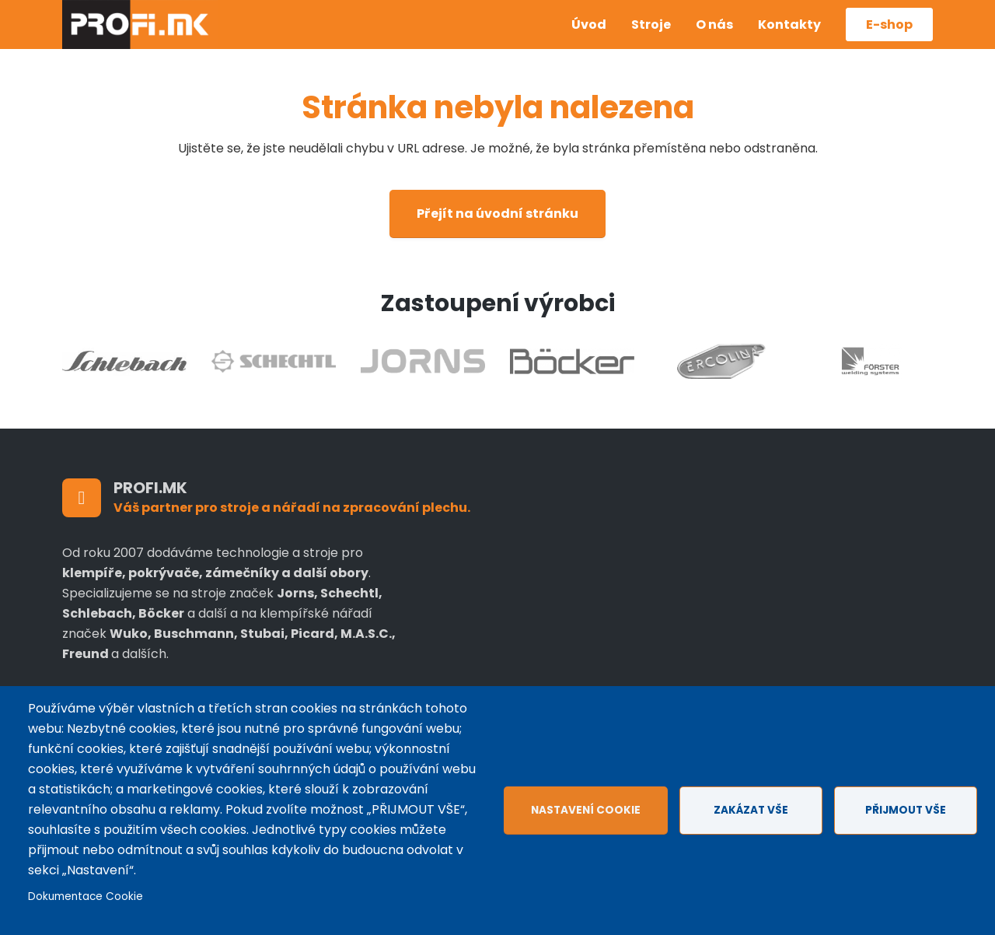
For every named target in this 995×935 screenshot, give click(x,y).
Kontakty (789, 24)
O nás (714, 24)
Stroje (651, 24)
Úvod (588, 24)
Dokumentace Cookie (85, 896)
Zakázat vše (751, 810)
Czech (534, 13)
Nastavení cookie (586, 810)
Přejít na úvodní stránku (497, 213)
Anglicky (534, 36)
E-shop (889, 24)
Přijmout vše (905, 810)
